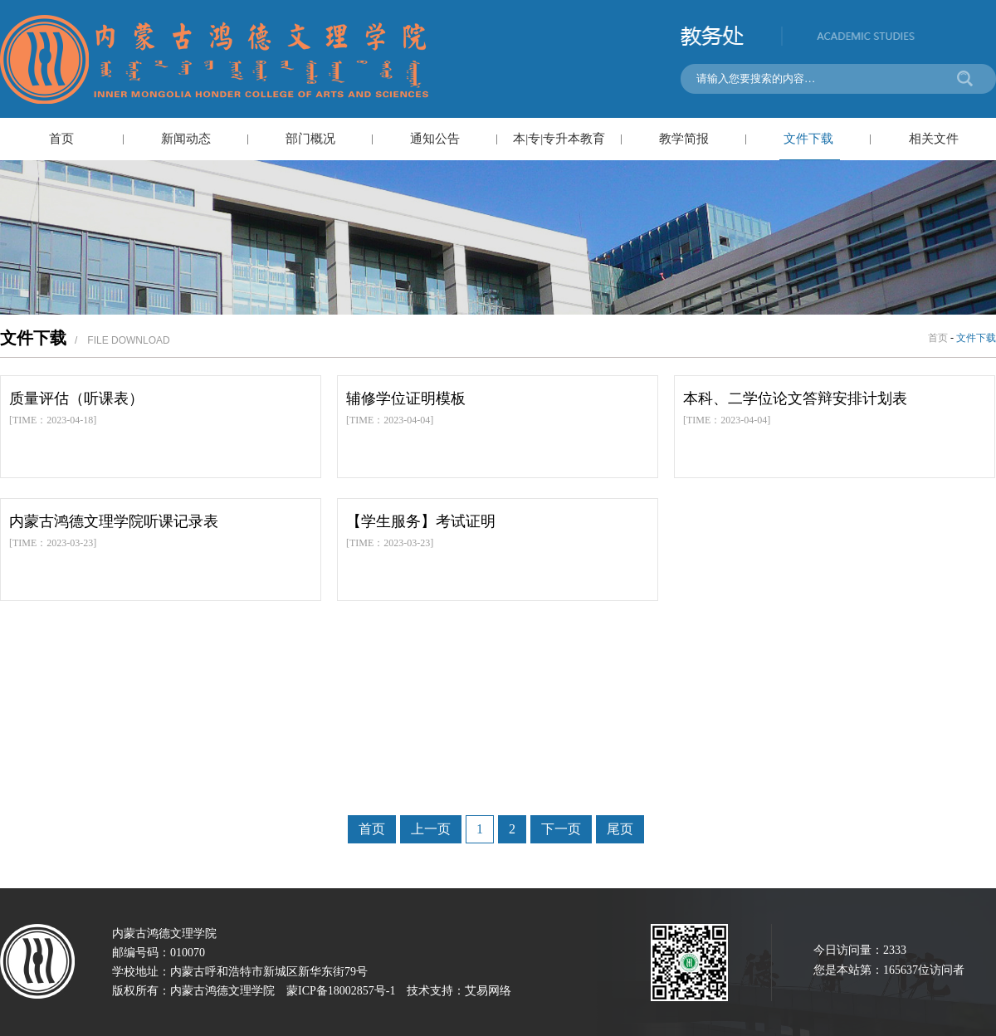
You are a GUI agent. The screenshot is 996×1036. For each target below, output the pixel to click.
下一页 (561, 829)
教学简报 (684, 138)
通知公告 (435, 138)
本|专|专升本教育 (559, 138)
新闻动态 (186, 138)
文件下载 (808, 138)
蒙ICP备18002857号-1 (340, 991)
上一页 (431, 829)
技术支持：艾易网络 (459, 991)
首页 (61, 138)
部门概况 (310, 138)
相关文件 (934, 138)
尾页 (620, 829)
